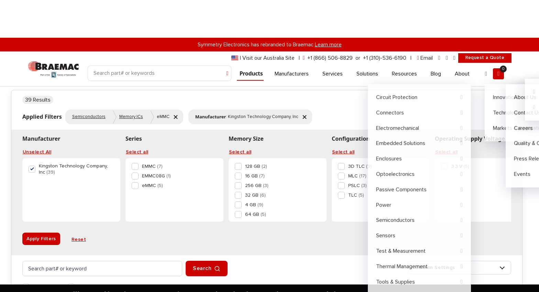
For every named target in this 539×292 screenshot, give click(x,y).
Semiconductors (89, 194)
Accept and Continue (166, 279)
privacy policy (174, 263)
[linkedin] (439, 20)
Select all (137, 229)
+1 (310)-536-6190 (384, 20)
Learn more (328, 6)
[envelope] (425, 20)
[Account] (486, 36)
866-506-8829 (462, 77)
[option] (173, 244)
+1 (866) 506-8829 (330, 20)
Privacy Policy (99, 279)
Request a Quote (484, 19)
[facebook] (447, 20)
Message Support (463, 94)
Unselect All (37, 229)
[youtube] (454, 20)
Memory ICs (131, 194)
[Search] (159, 35)
